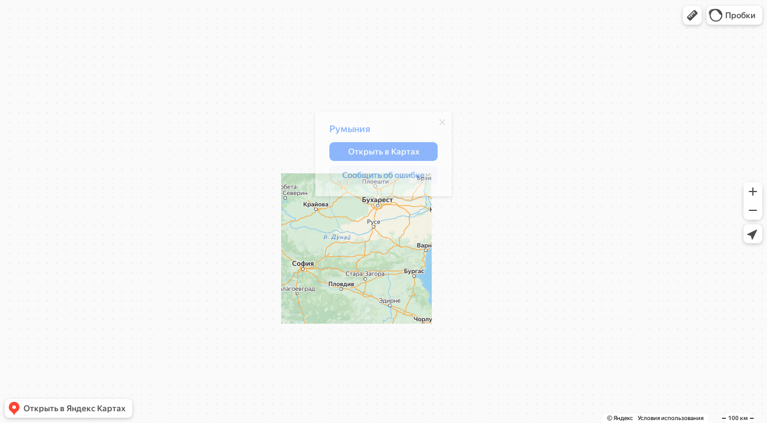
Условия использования (670, 418)
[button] (692, 15)
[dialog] (377, 157)
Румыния (344, 131)
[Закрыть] (436, 125)
